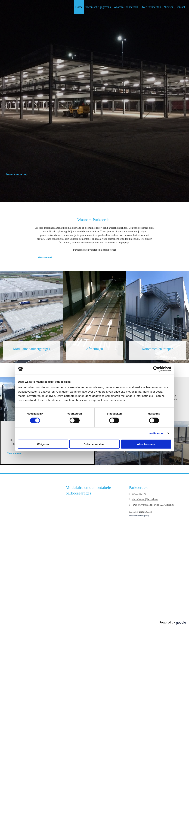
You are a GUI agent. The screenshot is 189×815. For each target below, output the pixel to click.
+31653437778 (138, 493)
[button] (17, 174)
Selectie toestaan (94, 443)
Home (79, 7)
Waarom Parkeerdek (126, 7)
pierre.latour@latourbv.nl (145, 499)
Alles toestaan (146, 443)
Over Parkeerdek (151, 7)
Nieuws (168, 7)
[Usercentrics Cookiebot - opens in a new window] (155, 369)
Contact (180, 7)
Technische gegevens (98, 7)
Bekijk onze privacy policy (139, 516)
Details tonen (156, 433)
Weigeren (43, 443)
